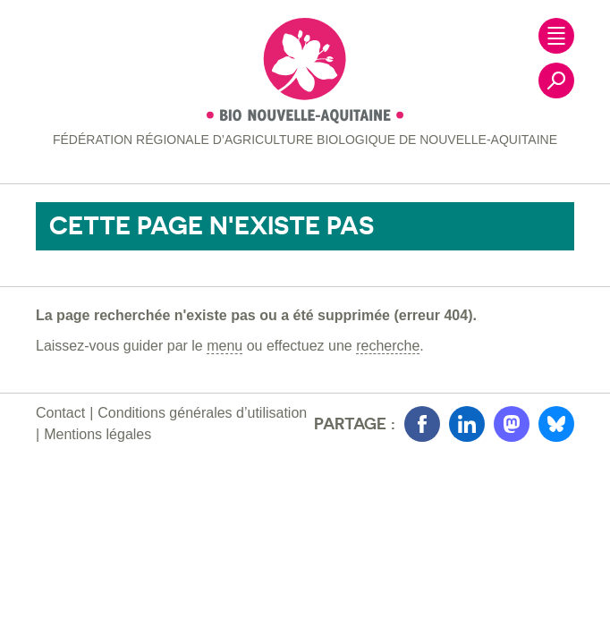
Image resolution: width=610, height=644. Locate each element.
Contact (60, 412)
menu (224, 345)
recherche (387, 345)
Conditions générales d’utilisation (202, 412)
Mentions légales (97, 434)
